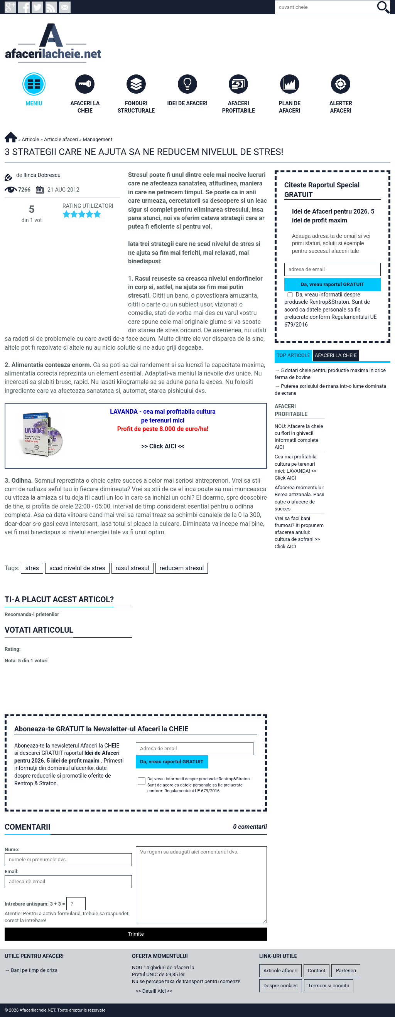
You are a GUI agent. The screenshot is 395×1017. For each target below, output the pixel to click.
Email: (12, 871)
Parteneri (346, 970)
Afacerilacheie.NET (11, 136)
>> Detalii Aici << (154, 991)
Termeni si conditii (328, 985)
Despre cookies (280, 985)
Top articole (293, 355)
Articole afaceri (61, 139)
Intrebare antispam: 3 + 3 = (35, 904)
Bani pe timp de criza (34, 970)
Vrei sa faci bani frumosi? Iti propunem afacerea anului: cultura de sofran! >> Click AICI (299, 532)
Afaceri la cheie (336, 355)
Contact (316, 970)
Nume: (12, 849)
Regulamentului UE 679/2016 (191, 790)
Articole (30, 139)
